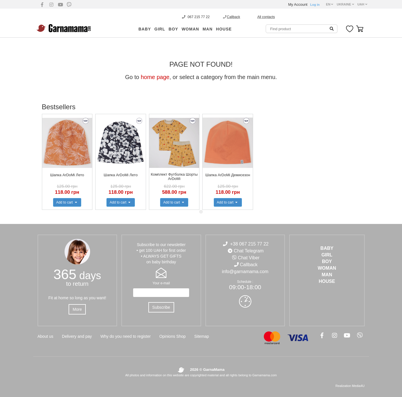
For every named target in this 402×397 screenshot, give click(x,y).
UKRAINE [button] (345, 4)
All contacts (266, 17)
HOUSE (224, 29)
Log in (315, 4)
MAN (208, 29)
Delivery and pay (77, 336)
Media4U (358, 386)
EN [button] (329, 4)
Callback (233, 17)
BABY (144, 29)
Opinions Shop (172, 336)
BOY (173, 29)
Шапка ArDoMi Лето (67, 175)
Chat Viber (248, 257)
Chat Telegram (249, 250)
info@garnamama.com (245, 271)
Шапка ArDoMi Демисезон (227, 175)
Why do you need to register (125, 336)
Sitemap (201, 336)
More (77, 309)
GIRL (159, 29)
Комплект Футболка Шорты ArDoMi (174, 176)
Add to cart (67, 202)
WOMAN (190, 29)
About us (45, 336)
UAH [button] (362, 4)
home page (155, 77)
